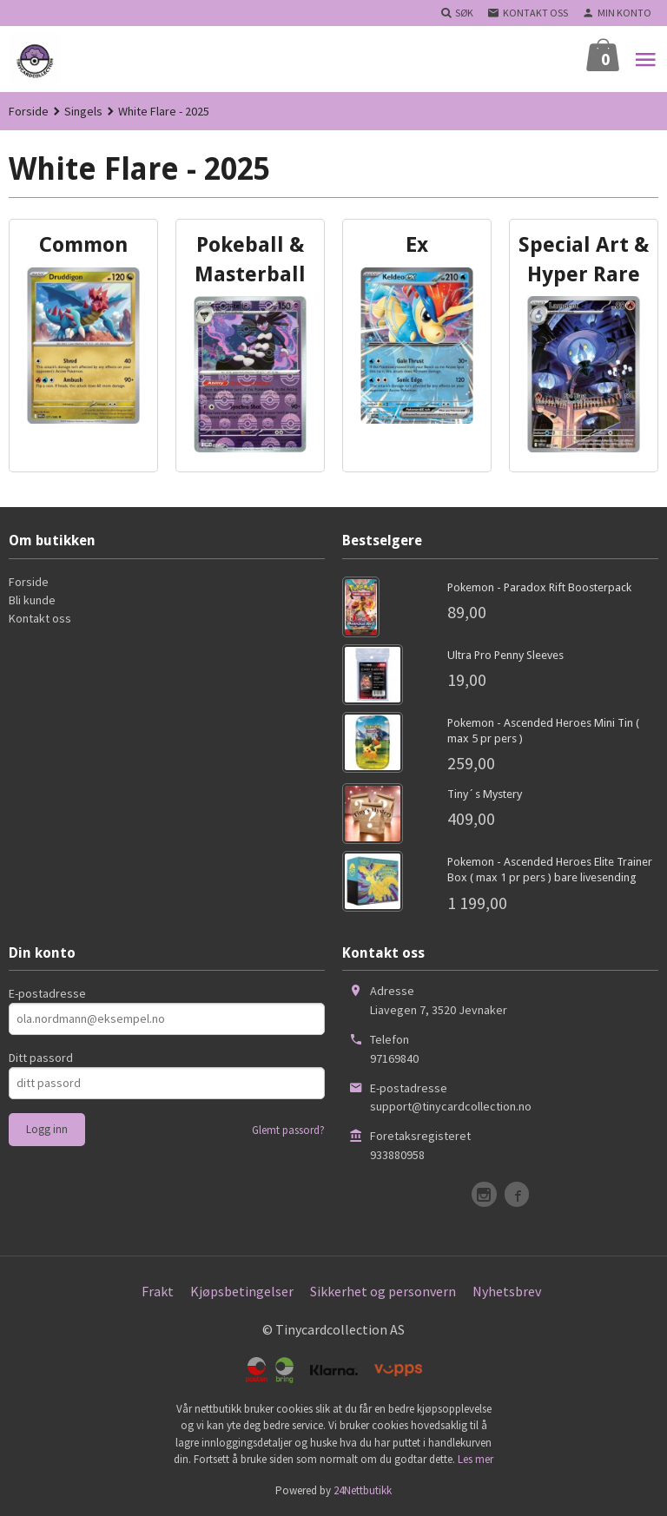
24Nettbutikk (363, 1490)
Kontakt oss (40, 618)
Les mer (475, 1459)
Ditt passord (41, 1057)
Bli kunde (32, 600)
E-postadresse (47, 993)
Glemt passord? (288, 1130)
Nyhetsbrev (506, 1291)
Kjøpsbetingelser (242, 1291)
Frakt (158, 1291)
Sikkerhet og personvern (383, 1291)
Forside (29, 111)
